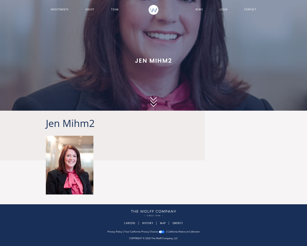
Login (224, 9)
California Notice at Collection (183, 232)
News (199, 9)
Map (163, 223)
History (148, 223)
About (90, 9)
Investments (60, 9)
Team (114, 9)
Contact (250, 9)
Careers (129, 223)
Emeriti (178, 223)
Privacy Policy (114, 232)
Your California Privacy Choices (141, 232)
